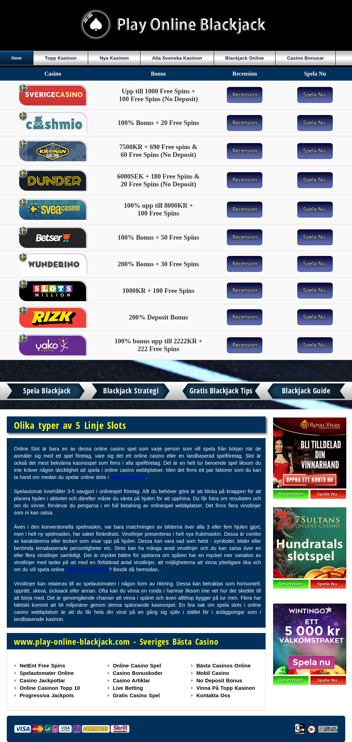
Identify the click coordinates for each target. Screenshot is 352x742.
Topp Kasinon (60, 58)
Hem (16, 58)
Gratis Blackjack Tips (221, 390)
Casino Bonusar (305, 58)
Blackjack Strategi (131, 390)
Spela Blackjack (47, 390)
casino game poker (87, 569)
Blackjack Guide (306, 390)
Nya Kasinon (114, 58)
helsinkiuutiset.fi (128, 477)
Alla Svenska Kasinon (177, 58)
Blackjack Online (244, 58)
